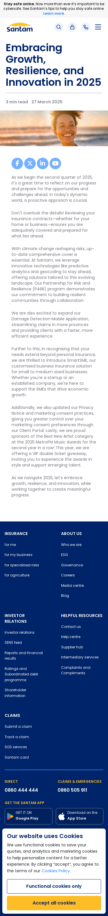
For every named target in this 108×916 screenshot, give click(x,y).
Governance (72, 565)
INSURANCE (16, 533)
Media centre (72, 586)
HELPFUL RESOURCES (82, 615)
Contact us (71, 627)
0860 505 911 (72, 790)
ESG (64, 555)
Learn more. (54, 13)
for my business (19, 555)
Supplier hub (72, 647)
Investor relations (20, 633)
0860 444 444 (21, 790)
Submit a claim (18, 727)
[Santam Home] (20, 27)
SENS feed (13, 643)
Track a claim (17, 737)
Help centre (70, 637)
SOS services (16, 747)
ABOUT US (71, 533)
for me (10, 545)
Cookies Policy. (56, 871)
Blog (65, 596)
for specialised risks (22, 565)
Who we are (71, 545)
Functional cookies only (54, 886)
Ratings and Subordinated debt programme (21, 674)
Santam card (17, 757)
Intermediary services (80, 657)
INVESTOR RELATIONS (16, 618)
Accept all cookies (54, 903)
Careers (68, 575)
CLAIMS (12, 715)
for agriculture (17, 575)
